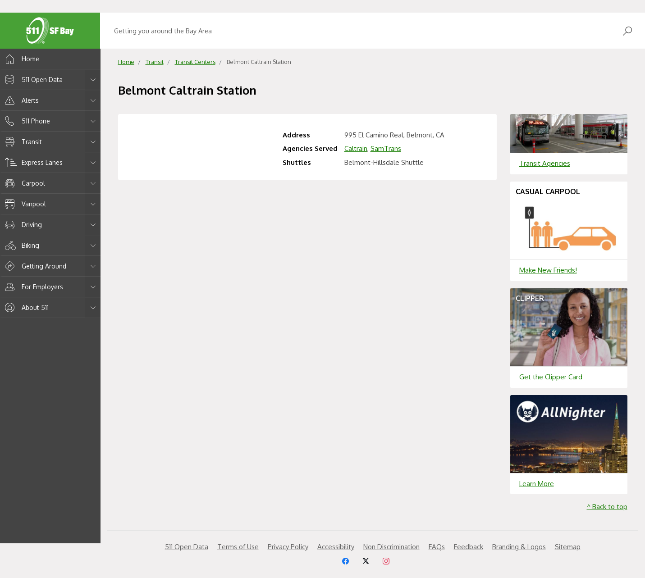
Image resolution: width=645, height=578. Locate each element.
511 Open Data (32, 79)
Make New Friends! (548, 270)
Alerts (20, 100)
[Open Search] (627, 31)
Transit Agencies (544, 163)
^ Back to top (607, 506)
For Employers (32, 287)
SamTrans (386, 148)
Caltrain (355, 148)
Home (20, 59)
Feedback (468, 546)
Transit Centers (195, 61)
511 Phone (26, 121)
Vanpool (24, 204)
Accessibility (335, 546)
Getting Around (34, 266)
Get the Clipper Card (550, 377)
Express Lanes (32, 162)
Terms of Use (238, 546)
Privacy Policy (288, 546)
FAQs (437, 546)
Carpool (23, 183)
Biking (20, 245)
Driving (22, 224)
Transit (22, 142)
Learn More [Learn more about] (536, 483)
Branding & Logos (519, 546)
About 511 (25, 307)
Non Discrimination (391, 546)
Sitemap (568, 546)
